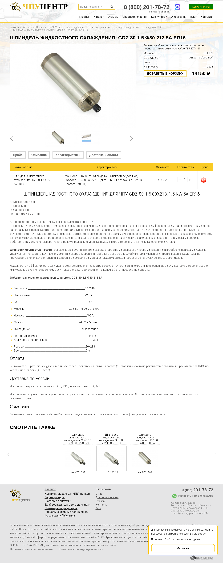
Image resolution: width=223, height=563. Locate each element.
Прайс (18, 155)
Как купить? (159, 16)
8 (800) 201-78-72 (146, 7)
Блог (193, 16)
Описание (39, 155)
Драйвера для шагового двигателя (67, 504)
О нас (99, 493)
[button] (190, 179)
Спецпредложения (135, 16)
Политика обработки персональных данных (176, 539)
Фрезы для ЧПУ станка (60, 515)
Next (131, 138)
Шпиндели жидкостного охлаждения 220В (138, 27)
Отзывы (113, 16)
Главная (84, 16)
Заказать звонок (159, 11)
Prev (11, 138)
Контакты (207, 16)
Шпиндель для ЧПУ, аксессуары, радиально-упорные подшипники (73, 27)
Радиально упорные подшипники (66, 512)
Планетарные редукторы (61, 508)
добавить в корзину (165, 73)
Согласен (170, 547)
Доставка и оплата (103, 155)
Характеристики (68, 155)
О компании (178, 16)
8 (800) (197, 490)
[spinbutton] (185, 179)
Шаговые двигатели (58, 501)
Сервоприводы (55, 497)
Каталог (99, 16)
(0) (201, 7)
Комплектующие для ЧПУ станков (67, 493)
